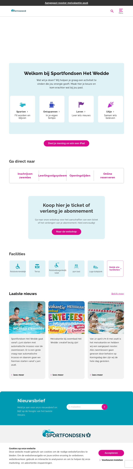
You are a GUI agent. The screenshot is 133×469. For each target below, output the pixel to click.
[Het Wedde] (18, 11)
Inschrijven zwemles (25, 175)
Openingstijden (80, 175)
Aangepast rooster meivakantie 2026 (66, 3)
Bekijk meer (117, 293)
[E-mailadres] (87, 407)
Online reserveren (107, 175)
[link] (66, 435)
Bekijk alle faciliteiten (115, 268)
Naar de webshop (66, 231)
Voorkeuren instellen (111, 460)
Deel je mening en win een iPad (66, 143)
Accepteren (111, 453)
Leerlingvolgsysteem (52, 175)
